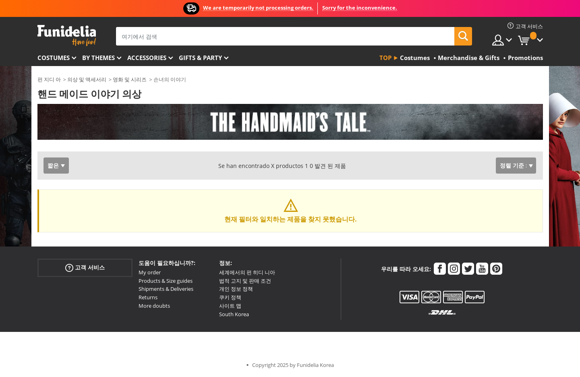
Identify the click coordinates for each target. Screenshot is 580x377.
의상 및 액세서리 (86, 79)
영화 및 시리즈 (130, 79)
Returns (148, 297)
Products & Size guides (166, 280)
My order (150, 272)
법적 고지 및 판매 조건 (245, 280)
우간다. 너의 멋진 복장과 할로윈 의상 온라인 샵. (66, 35)
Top (385, 58)
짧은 (53, 165)
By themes (98, 58)
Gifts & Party (200, 58)
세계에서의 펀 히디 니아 (247, 272)
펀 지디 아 (49, 79)
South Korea (234, 314)
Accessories (146, 58)
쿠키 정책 (230, 297)
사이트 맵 (230, 305)
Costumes (53, 58)
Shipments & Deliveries (166, 288)
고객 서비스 (85, 267)
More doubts (154, 305)
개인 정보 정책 (236, 288)
